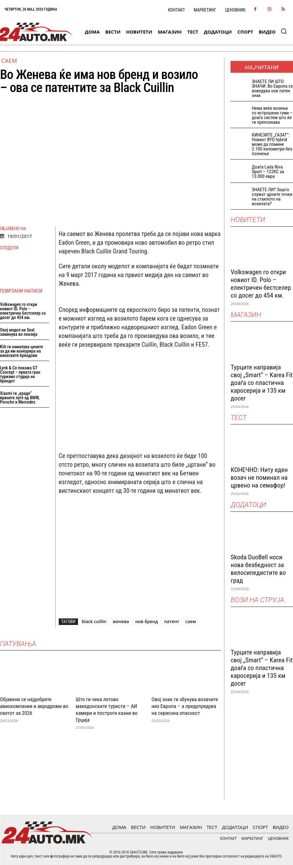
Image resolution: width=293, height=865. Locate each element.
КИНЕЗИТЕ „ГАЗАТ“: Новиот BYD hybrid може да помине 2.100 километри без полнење (272, 144)
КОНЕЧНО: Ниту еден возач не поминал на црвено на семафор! (259, 477)
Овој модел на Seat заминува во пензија (18, 332)
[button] (283, 31)
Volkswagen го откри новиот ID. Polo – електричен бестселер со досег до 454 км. (23, 311)
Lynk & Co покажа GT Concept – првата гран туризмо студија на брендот (20, 374)
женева (120, 621)
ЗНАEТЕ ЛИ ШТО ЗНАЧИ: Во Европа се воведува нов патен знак (272, 88)
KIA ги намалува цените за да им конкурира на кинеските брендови (21, 351)
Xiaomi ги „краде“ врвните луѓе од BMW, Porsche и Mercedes (19, 398)
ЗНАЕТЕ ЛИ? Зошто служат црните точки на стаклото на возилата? (272, 196)
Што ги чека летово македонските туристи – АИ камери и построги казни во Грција (107, 709)
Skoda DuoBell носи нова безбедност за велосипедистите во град (258, 568)
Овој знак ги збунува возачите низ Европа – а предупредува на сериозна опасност (185, 706)
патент (171, 621)
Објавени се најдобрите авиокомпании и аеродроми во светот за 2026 (34, 706)
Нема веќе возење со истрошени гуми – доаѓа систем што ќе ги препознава (272, 115)
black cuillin (94, 621)
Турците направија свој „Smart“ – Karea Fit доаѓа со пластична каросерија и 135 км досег (261, 382)
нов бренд (146, 621)
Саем (9, 60)
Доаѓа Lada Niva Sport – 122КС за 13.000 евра (268, 171)
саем (190, 621)
